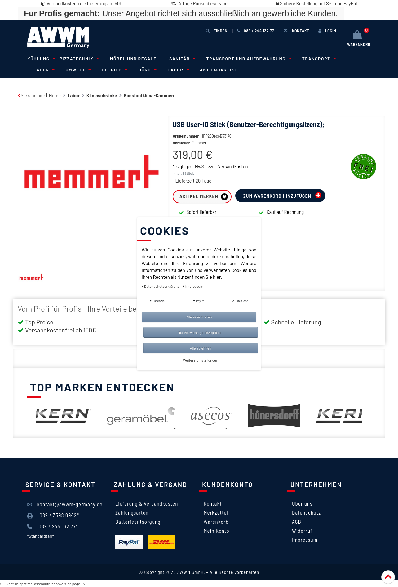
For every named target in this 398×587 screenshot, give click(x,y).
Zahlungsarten (131, 512)
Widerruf (302, 530)
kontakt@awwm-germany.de (65, 504)
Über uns (302, 503)
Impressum (304, 539)
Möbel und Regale (133, 58)
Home (55, 95)
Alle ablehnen (200, 348)
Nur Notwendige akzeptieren (200, 332)
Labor (177, 69)
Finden (216, 30)
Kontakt (213, 503)
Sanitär (181, 58)
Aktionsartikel (220, 69)
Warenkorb (216, 521)
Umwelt (77, 69)
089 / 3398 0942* (53, 515)
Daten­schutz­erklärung (161, 286)
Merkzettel (216, 512)
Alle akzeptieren (199, 317)
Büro (146, 69)
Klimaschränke (101, 95)
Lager (43, 69)
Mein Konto (216, 530)
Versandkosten (233, 175)
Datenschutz (306, 512)
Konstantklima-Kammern (149, 95)
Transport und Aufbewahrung (247, 58)
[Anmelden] (327, 30)
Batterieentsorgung (138, 521)
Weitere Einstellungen (200, 360)
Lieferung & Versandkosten (146, 503)
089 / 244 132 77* (52, 526)
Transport (318, 58)
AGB (296, 521)
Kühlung (40, 58)
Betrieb (114, 69)
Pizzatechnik (78, 58)
